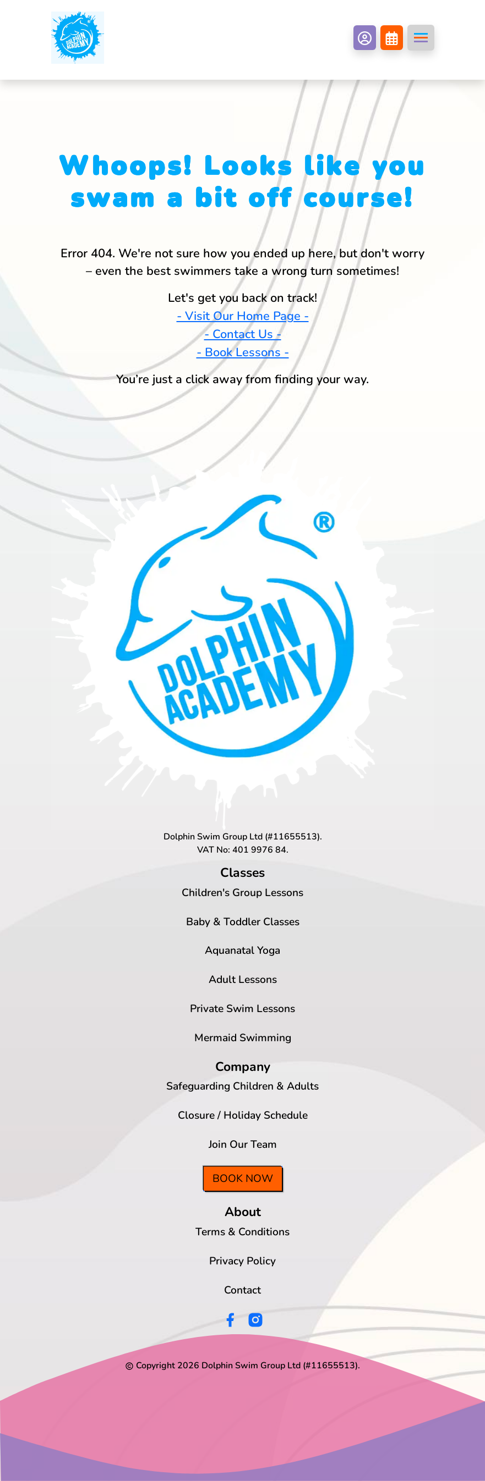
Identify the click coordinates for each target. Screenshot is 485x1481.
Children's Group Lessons (242, 893)
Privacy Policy (242, 1261)
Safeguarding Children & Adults (242, 1086)
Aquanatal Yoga (242, 950)
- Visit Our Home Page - (243, 316)
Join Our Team (243, 1144)
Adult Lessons (243, 979)
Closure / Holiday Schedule (243, 1115)
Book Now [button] (242, 1178)
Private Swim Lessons (242, 1009)
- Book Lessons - (243, 352)
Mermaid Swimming (242, 1038)
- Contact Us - (242, 334)
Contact (242, 1290)
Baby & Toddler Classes (242, 922)
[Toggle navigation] (420, 38)
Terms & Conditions (242, 1232)
